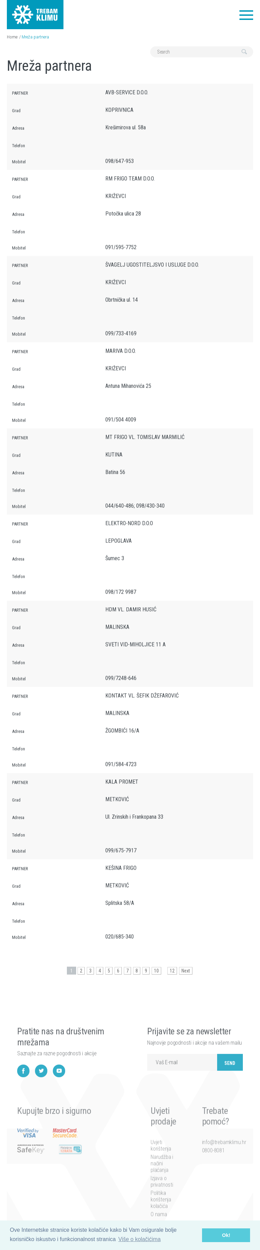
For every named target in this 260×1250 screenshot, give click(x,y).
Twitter (41, 1091)
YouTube (59, 1091)
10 (156, 977)
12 (172, 977)
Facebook (23, 1091)
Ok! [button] (226, 1235)
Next (185, 977)
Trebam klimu (35, 10)
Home (12, 36)
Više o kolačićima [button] (139, 1239)
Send (229, 1083)
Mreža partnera (35, 36)
